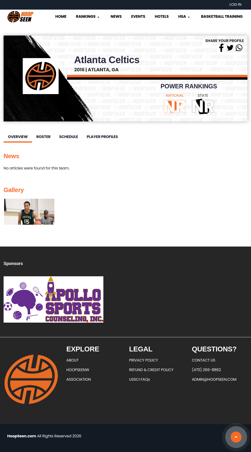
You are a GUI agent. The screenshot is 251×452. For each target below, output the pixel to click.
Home (60, 16)
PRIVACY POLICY (143, 360)
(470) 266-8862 (206, 370)
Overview (18, 136)
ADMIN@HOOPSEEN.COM (214, 379)
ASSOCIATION (78, 379)
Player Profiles (102, 136)
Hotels (162, 16)
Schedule (68, 136)
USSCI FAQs (139, 379)
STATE (203, 95)
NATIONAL (175, 95)
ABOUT (72, 360)
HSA (184, 16)
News (116, 16)
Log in (235, 4)
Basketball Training (222, 16)
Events (138, 16)
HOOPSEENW (77, 370)
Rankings (88, 16)
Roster (43, 136)
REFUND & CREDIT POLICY (151, 370)
